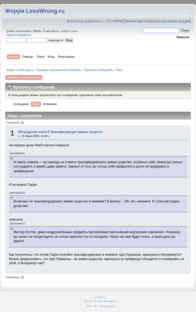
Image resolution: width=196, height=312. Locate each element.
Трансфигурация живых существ (76, 132)
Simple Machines (110, 301)
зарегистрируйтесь (19, 34)
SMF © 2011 (98, 301)
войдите (66, 31)
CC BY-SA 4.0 (100, 297)
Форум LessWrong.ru (35, 11)
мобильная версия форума (170, 21)
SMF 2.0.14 (88, 301)
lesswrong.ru (77, 21)
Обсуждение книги (32, 132)
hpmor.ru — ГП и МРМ (105, 21)
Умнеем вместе (135, 21)
